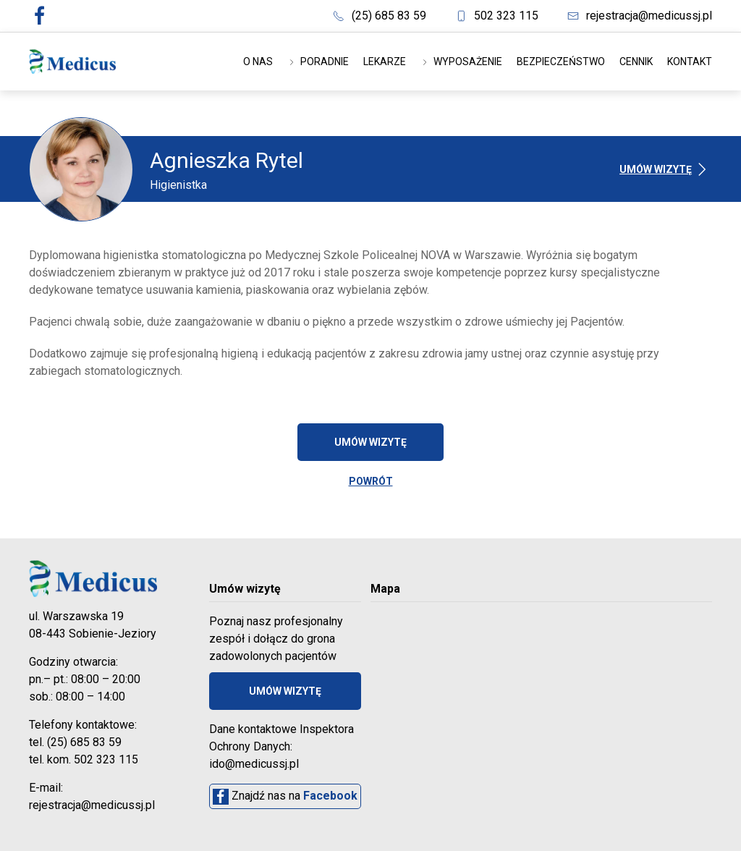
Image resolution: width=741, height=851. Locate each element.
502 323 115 (496, 15)
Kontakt (689, 61)
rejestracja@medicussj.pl (639, 15)
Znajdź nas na (285, 797)
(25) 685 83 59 (379, 15)
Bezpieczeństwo (561, 61)
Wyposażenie (461, 61)
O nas (258, 61)
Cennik (636, 61)
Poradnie (318, 61)
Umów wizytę (665, 169)
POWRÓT (371, 481)
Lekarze (384, 61)
